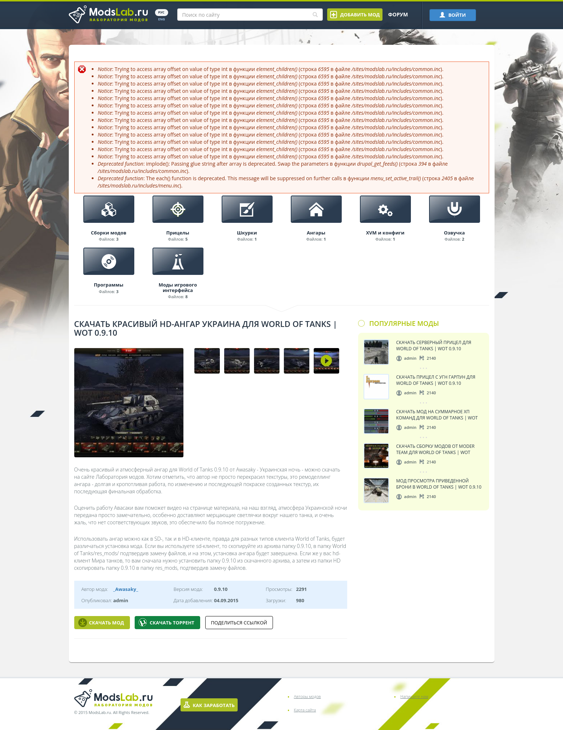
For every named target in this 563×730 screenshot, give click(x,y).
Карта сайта (305, 710)
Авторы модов (307, 696)
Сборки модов (108, 232)
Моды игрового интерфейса (178, 287)
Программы (108, 284)
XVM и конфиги (385, 232)
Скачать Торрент (166, 622)
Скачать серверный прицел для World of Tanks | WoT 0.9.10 (433, 345)
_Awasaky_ (125, 589)
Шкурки (247, 232)
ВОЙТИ (453, 15)
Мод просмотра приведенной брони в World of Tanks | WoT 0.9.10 (438, 484)
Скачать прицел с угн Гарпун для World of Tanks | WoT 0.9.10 (436, 380)
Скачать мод (101, 622)
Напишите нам (414, 696)
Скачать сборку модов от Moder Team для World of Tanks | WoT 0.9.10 (435, 449)
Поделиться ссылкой (239, 622)
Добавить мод (355, 14)
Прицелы (177, 232)
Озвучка (454, 232)
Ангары (316, 232)
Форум (398, 14)
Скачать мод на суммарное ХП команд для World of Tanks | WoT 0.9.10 (437, 415)
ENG (161, 19)
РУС (161, 12)
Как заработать (209, 705)
